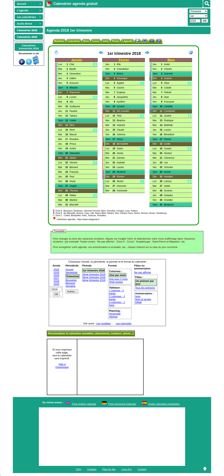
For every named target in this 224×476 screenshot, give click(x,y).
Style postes (116, 281)
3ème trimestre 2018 (93, 277)
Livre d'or (126, 469)
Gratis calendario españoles (164, 404)
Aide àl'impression (62, 366)
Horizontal (115, 313)
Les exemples (123, 323)
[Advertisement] (116, 17)
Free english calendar (84, 404)
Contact (142, 469)
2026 (56, 275)
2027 (56, 278)
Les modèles (103, 323)
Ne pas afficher (142, 272)
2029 (56, 284)
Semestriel (71, 272)
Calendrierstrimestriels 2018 (29, 47)
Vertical (113, 316)
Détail (138, 302)
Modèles (59, 41)
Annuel (69, 269)
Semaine (71, 286)
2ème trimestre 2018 (93, 274)
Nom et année (143, 299)
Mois (86, 41)
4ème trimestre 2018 (93, 280)
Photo (115, 41)
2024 (56, 269)
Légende (127, 41)
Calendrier (74, 41)
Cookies (91, 469)
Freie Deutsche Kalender (122, 404)
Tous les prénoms (145, 287)
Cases (96, 41)
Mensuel (70, 283)
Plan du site (109, 469)
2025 (56, 272)
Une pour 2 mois (118, 279)
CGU (78, 469)
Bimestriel (71, 280)
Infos (106, 41)
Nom (137, 296)
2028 (56, 281)
